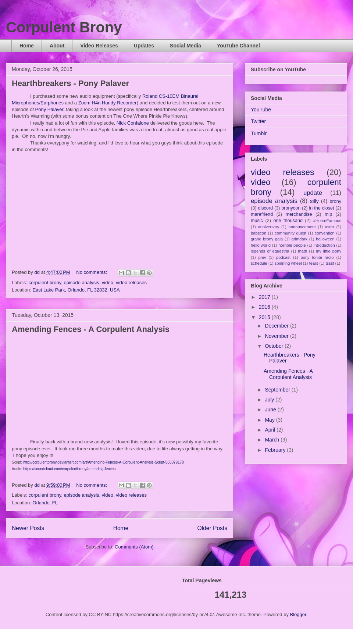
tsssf (329, 263)
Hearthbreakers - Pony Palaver (70, 83)
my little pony (328, 251)
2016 (265, 307)
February (276, 450)
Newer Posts (28, 528)
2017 (265, 297)
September (278, 390)
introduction (324, 245)
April (271, 430)
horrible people (292, 245)
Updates (144, 46)
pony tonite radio (317, 257)
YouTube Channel (238, 46)
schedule (259, 263)
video (107, 282)
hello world (261, 245)
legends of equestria (270, 251)
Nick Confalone (133, 123)
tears (313, 263)
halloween (325, 239)
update (312, 192)
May (270, 420)
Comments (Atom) (134, 547)
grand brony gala (267, 239)
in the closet (321, 208)
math (302, 251)
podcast (283, 257)
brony (336, 201)
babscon (258, 233)
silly (314, 201)
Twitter (258, 121)
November (277, 336)
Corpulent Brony (64, 27)
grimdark (299, 239)
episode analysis (81, 282)
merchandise (298, 214)
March (273, 440)
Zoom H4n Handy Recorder (107, 103)
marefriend (262, 214)
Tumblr (259, 133)
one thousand (287, 220)
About (57, 46)
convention (325, 233)
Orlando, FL (45, 502)
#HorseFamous (327, 220)
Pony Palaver (49, 109)
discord (265, 208)
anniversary (268, 227)
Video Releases (99, 46)
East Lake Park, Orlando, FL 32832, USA (76, 290)
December (277, 326)
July (270, 400)
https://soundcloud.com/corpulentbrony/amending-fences (69, 469)
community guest (290, 233)
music (257, 220)
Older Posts (212, 528)
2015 (265, 317)
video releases (131, 282)
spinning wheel (288, 263)
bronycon (290, 208)
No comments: (92, 272)
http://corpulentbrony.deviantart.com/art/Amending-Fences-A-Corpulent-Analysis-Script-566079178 (103, 462)
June (271, 409)
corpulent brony (45, 282)
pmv (262, 257)
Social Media (185, 46)
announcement (302, 227)
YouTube (261, 109)
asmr (329, 227)
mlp (328, 214)
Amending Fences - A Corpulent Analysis (91, 329)
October (275, 346)
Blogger (298, 614)
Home (26, 46)
